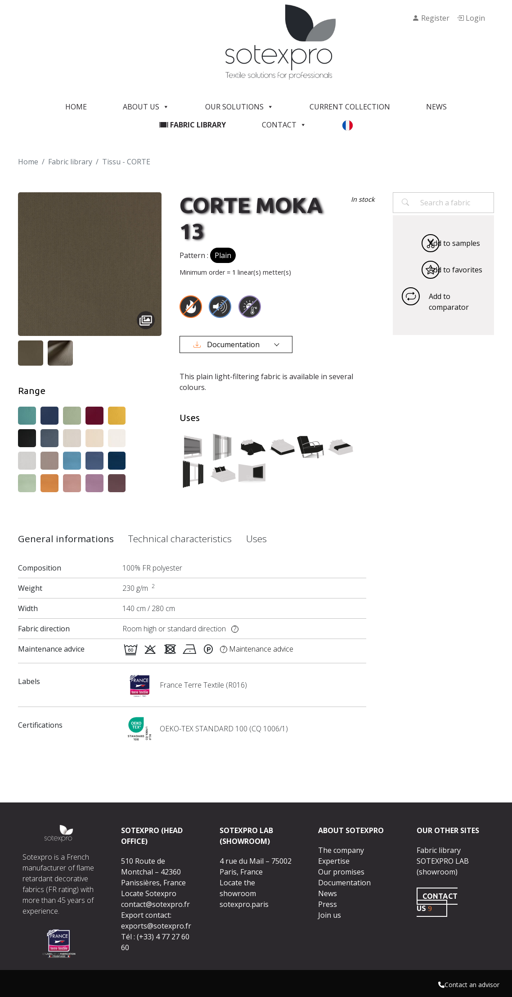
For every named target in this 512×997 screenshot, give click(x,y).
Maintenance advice (256, 649)
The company (341, 850)
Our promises (341, 872)
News (436, 107)
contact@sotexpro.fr (155, 904)
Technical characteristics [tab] (180, 538)
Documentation (227, 344)
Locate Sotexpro (148, 893)
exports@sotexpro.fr (156, 926)
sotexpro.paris (244, 904)
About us (146, 107)
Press (327, 904)
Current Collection (350, 107)
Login (471, 18)
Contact (284, 125)
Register (430, 18)
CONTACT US (437, 902)
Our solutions (239, 107)
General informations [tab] (66, 538)
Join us (329, 915)
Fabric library (192, 125)
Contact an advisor (468, 984)
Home (76, 107)
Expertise (334, 861)
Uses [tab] (256, 538)
